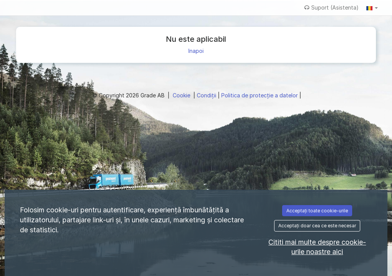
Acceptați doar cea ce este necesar (317, 225)
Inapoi (196, 51)
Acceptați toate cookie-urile (317, 211)
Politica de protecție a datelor (260, 95)
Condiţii (207, 95)
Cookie (182, 95)
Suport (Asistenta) (331, 7)
